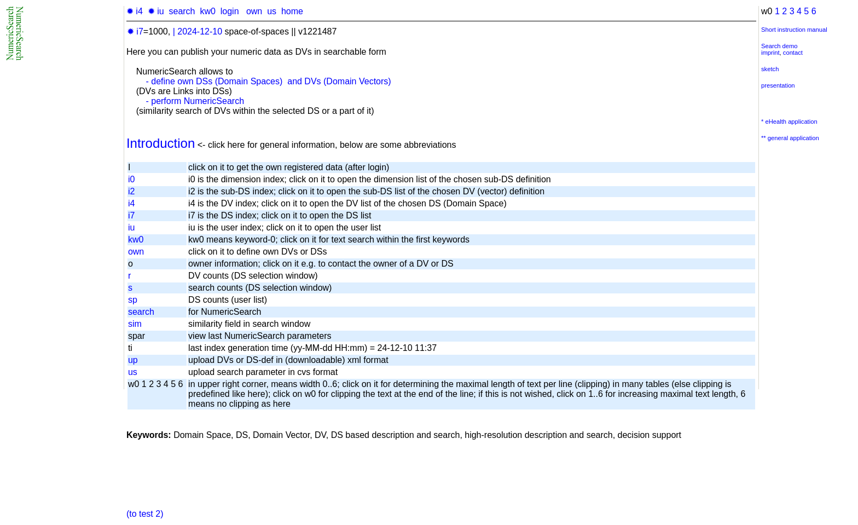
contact (793, 52)
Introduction (160, 143)
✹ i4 (134, 11)
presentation (778, 85)
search (182, 11)
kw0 (207, 11)
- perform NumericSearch (195, 101)
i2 (131, 191)
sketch (770, 69)
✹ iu (156, 11)
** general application (790, 138)
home (292, 11)
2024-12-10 (199, 31)
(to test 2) (145, 513)
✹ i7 (135, 31)
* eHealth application (789, 121)
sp (132, 299)
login (230, 11)
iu (131, 227)
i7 (131, 215)
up (133, 360)
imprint (770, 52)
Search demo (779, 46)
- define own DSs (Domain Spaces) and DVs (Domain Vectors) (268, 81)
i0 (131, 179)
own (254, 11)
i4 (131, 203)
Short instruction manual (794, 29)
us (271, 11)
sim (135, 323)
